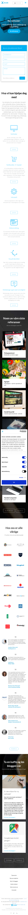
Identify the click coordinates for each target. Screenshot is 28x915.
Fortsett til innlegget (9, 817)
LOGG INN (17, 3)
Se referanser (14, 31)
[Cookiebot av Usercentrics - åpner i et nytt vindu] (20, 431)
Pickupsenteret (9, 353)
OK (14, 482)
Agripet (6, 382)
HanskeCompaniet (10, 498)
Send (22, 78)
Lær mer (14, 149)
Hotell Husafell (9, 412)
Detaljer (21, 477)
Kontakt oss (20, 510)
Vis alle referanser (9, 510)
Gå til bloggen (9, 860)
